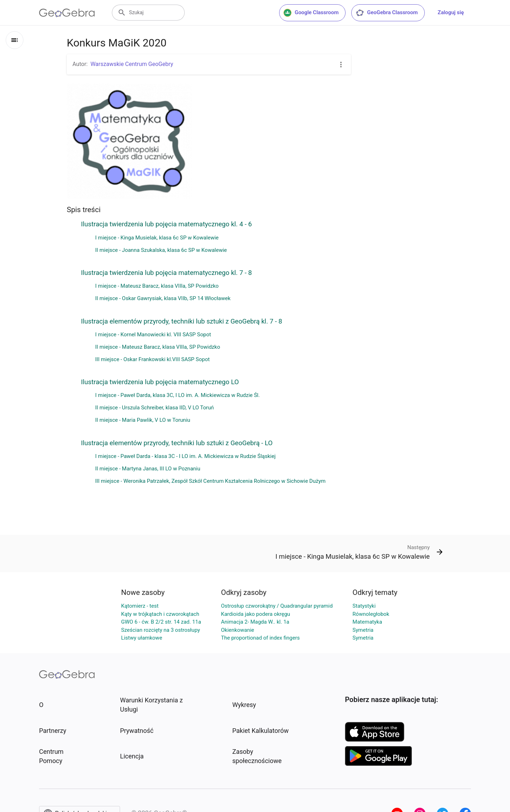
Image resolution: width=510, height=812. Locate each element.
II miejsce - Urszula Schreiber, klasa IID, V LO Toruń (154, 407)
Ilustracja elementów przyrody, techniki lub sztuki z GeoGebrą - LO (177, 443)
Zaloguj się (451, 12)
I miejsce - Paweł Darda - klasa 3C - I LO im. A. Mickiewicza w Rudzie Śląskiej (185, 456)
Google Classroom (311, 13)
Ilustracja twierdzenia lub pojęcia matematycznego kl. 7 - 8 (166, 273)
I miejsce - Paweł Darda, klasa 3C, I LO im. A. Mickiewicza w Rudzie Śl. (177, 395)
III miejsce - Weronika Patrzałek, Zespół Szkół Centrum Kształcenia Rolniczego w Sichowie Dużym (210, 481)
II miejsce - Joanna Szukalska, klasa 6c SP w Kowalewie (161, 250)
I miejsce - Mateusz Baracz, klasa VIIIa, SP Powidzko (157, 286)
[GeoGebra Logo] (67, 13)
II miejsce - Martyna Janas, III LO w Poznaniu (147, 468)
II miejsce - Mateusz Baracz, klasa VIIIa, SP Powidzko (157, 347)
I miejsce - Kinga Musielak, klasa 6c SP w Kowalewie (157, 237)
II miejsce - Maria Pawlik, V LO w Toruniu (142, 420)
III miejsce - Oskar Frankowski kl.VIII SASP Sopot (152, 359)
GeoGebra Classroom (387, 13)
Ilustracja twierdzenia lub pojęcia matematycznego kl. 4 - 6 (166, 224)
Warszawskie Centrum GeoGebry (132, 64)
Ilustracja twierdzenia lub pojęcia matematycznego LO (160, 382)
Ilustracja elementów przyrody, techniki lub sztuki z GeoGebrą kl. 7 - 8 (181, 321)
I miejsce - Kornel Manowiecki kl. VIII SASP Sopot (153, 334)
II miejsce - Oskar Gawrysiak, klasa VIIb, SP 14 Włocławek (162, 298)
